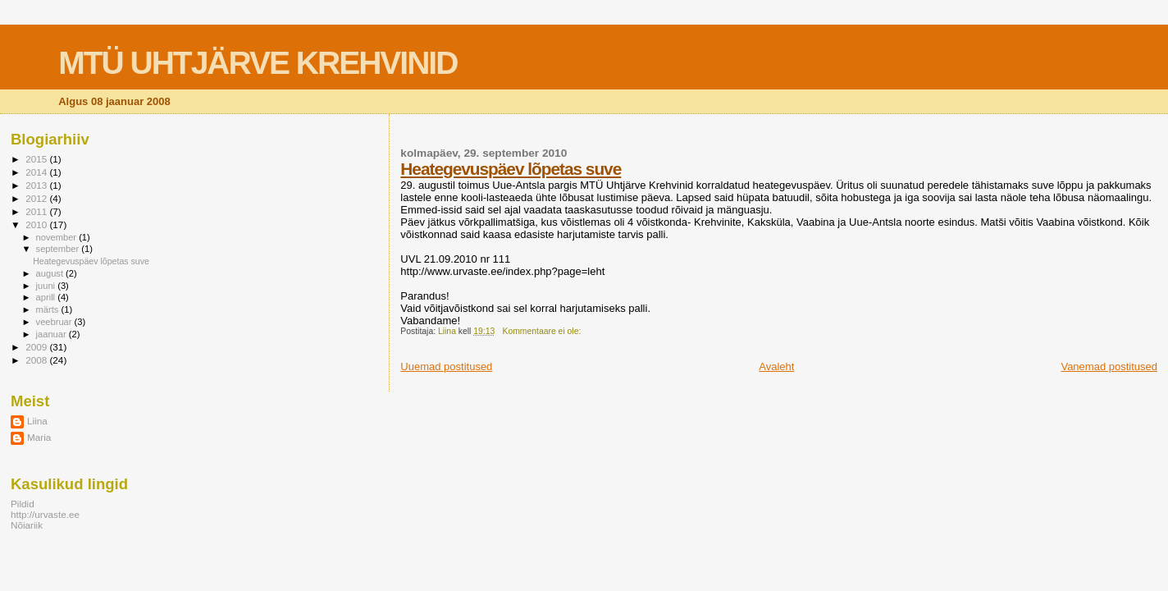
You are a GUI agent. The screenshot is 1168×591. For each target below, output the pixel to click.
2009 (37, 346)
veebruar (55, 322)
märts (49, 309)
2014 (37, 172)
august (51, 273)
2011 (37, 211)
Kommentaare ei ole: (542, 331)
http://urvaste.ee (45, 514)
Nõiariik (27, 525)
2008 (37, 360)
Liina (37, 420)
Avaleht (776, 366)
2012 (37, 198)
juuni (47, 286)
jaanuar (52, 334)
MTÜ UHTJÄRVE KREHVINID (257, 62)
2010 (37, 224)
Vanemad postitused (1109, 366)
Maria (39, 437)
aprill (47, 297)
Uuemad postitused (446, 366)
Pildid (22, 503)
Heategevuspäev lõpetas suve (510, 168)
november (58, 237)
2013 (37, 185)
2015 (37, 158)
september (59, 249)
